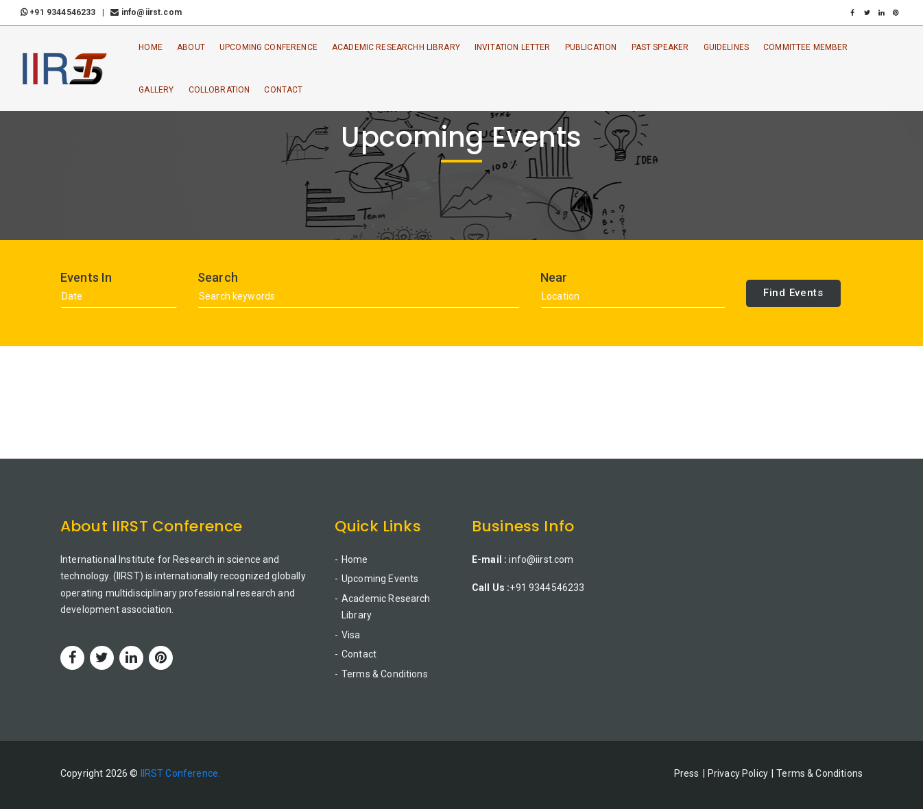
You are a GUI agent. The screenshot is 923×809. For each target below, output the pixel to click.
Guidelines (727, 47)
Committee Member (805, 47)
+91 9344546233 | (64, 12)
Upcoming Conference (268, 47)
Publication (591, 47)
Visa (351, 634)
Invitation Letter (513, 47)
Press (686, 773)
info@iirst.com (145, 12)
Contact (284, 90)
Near (554, 277)
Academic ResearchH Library (396, 47)
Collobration (219, 90)
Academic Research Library (386, 607)
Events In (86, 277)
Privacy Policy (738, 773)
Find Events (793, 293)
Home (151, 47)
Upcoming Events (379, 578)
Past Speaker (660, 47)
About (191, 47)
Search (217, 277)
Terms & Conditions (384, 673)
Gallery (156, 90)
